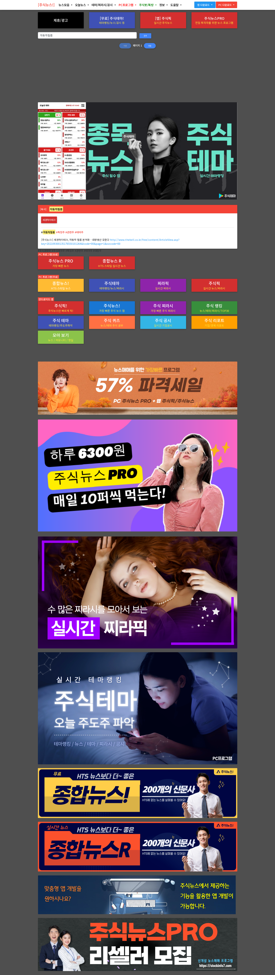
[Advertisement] (137, 77)
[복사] (43, 209)
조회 (145, 35)
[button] (65, 5)
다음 (149, 45)
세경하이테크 (49, 220)
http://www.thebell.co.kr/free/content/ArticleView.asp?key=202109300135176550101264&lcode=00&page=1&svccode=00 (110, 241)
